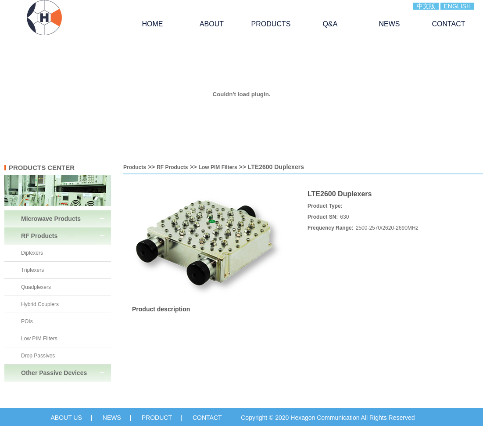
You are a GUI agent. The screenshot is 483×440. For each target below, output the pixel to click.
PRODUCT (157, 417)
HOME (152, 24)
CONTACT (448, 24)
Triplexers (32, 270)
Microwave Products (51, 218)
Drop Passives (38, 356)
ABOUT (212, 24)
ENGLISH (457, 6)
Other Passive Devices (54, 372)
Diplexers (32, 253)
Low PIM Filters (39, 338)
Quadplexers (36, 287)
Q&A (330, 24)
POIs (27, 321)
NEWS (389, 24)
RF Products (39, 235)
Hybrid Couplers (40, 304)
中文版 (426, 6)
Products (134, 167)
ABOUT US (66, 417)
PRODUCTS (271, 24)
